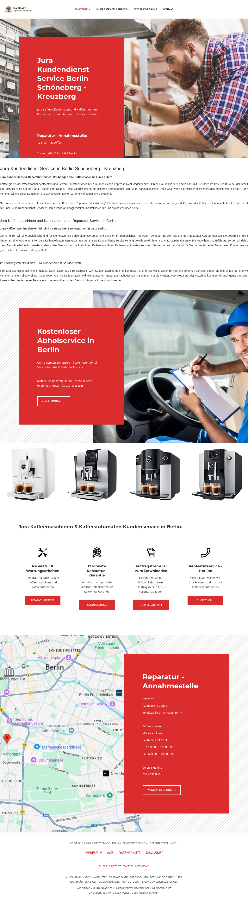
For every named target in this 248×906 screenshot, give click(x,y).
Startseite (82, 9)
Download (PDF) (151, 605)
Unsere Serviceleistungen (112, 9)
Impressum (93, 853)
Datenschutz (129, 853)
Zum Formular (53, 401)
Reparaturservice (42, 600)
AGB (110, 853)
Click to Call (205, 600)
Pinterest (115, 866)
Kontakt (168, 9)
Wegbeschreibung (145, 9)
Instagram (142, 866)
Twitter (128, 866)
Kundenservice (97, 604)
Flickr (103, 866)
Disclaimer (154, 853)
